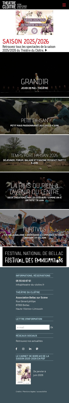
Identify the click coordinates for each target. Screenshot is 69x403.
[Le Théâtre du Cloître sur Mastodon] (37, 348)
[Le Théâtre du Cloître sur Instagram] (23, 348)
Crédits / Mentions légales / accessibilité (31, 391)
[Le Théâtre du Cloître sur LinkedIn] (30, 348)
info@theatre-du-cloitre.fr (30, 284)
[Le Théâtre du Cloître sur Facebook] (16, 348)
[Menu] (64, 5)
